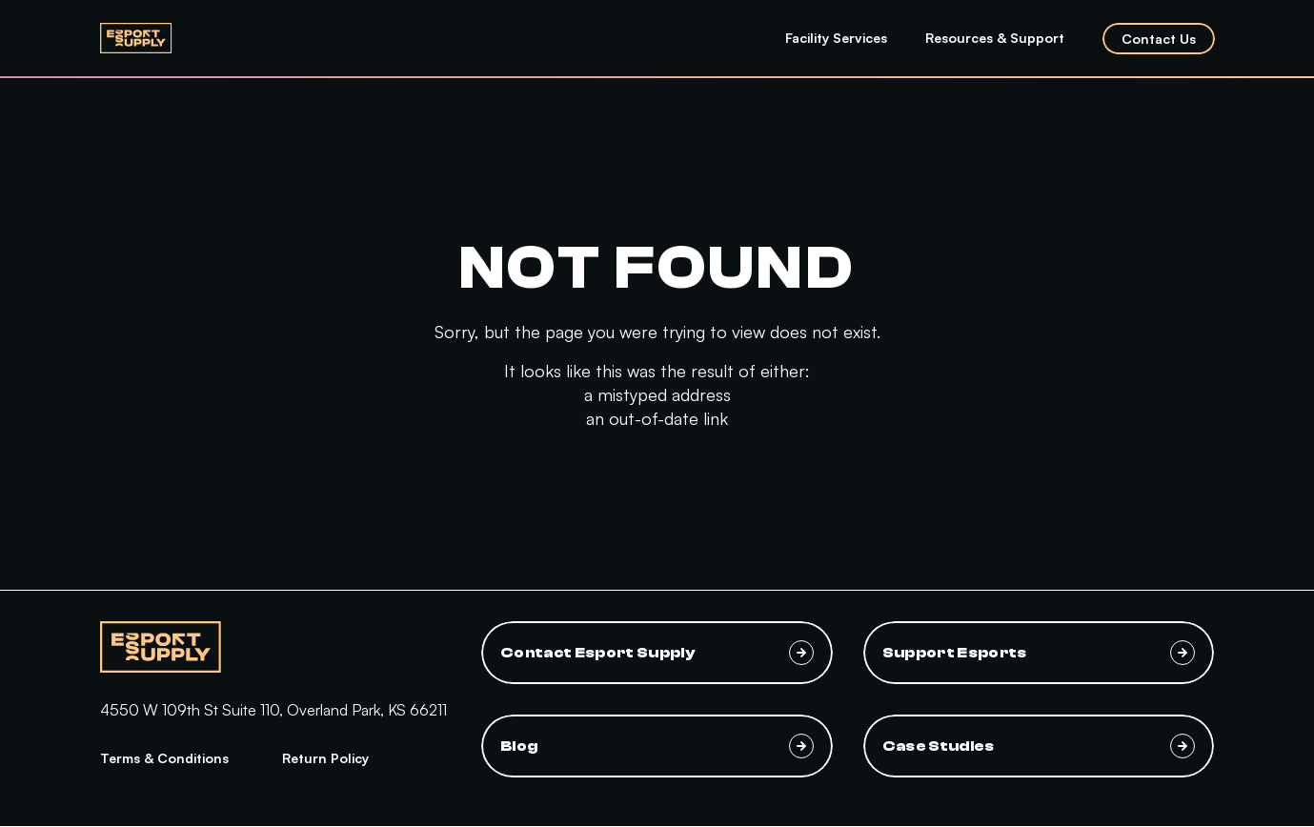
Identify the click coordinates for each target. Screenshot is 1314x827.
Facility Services (836, 38)
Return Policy (325, 758)
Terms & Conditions (164, 758)
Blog (657, 746)
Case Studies (1039, 746)
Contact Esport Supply (657, 652)
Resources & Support (994, 38)
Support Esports (1039, 652)
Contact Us (1159, 38)
